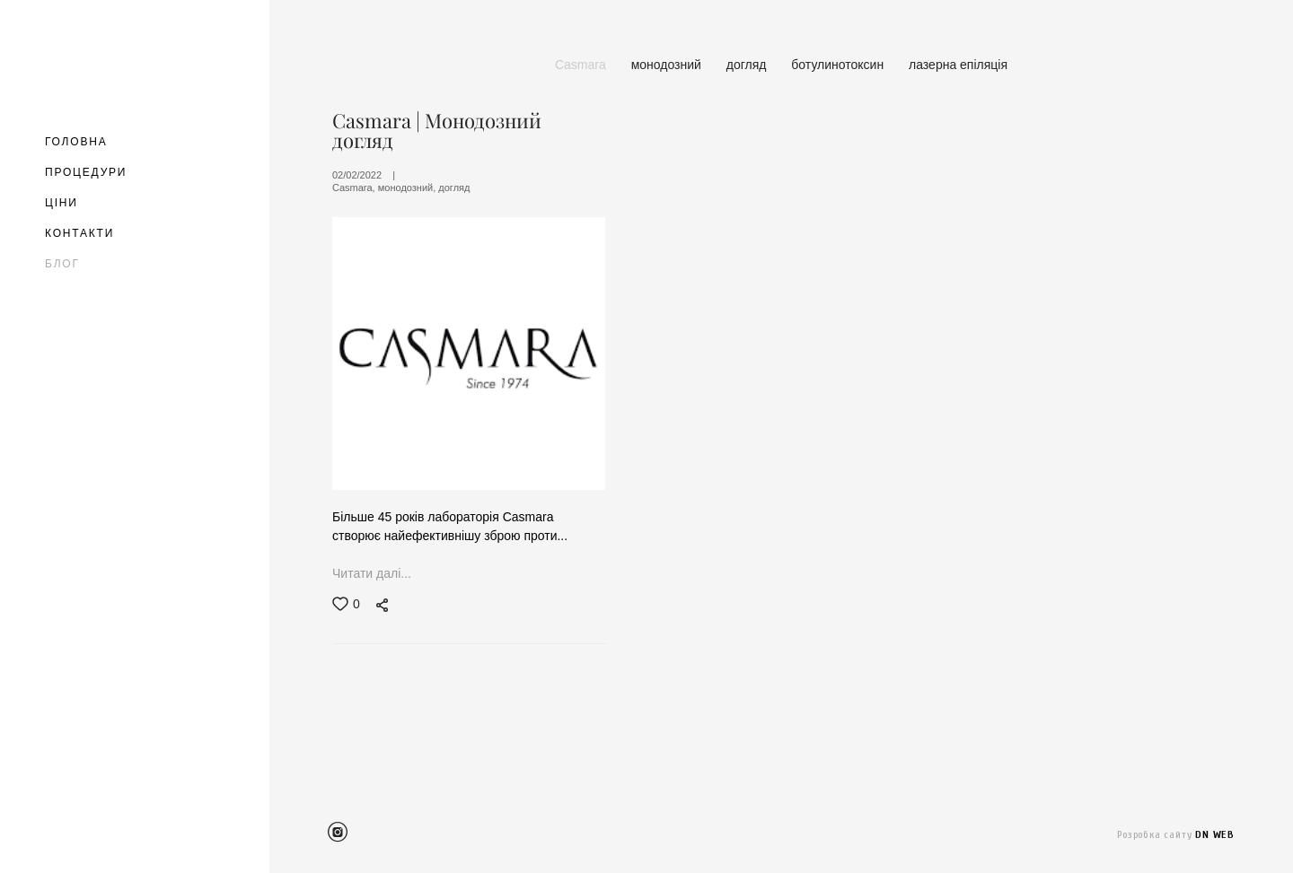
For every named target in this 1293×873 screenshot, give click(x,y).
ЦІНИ (61, 202)
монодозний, (408, 187)
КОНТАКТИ (79, 233)
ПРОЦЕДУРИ (86, 172)
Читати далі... (371, 574)
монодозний (668, 64)
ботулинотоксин (839, 64)
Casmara (582, 64)
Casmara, (355, 187)
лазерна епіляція (958, 64)
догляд (748, 64)
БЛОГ (62, 264)
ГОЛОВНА (76, 141)
